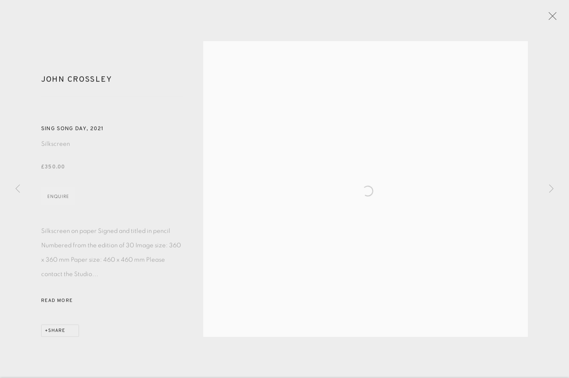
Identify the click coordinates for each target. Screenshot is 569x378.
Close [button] (559, 18)
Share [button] (56, 336)
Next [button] (551, 189)
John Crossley (76, 84)
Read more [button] (57, 305)
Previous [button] (17, 189)
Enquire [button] (58, 201)
